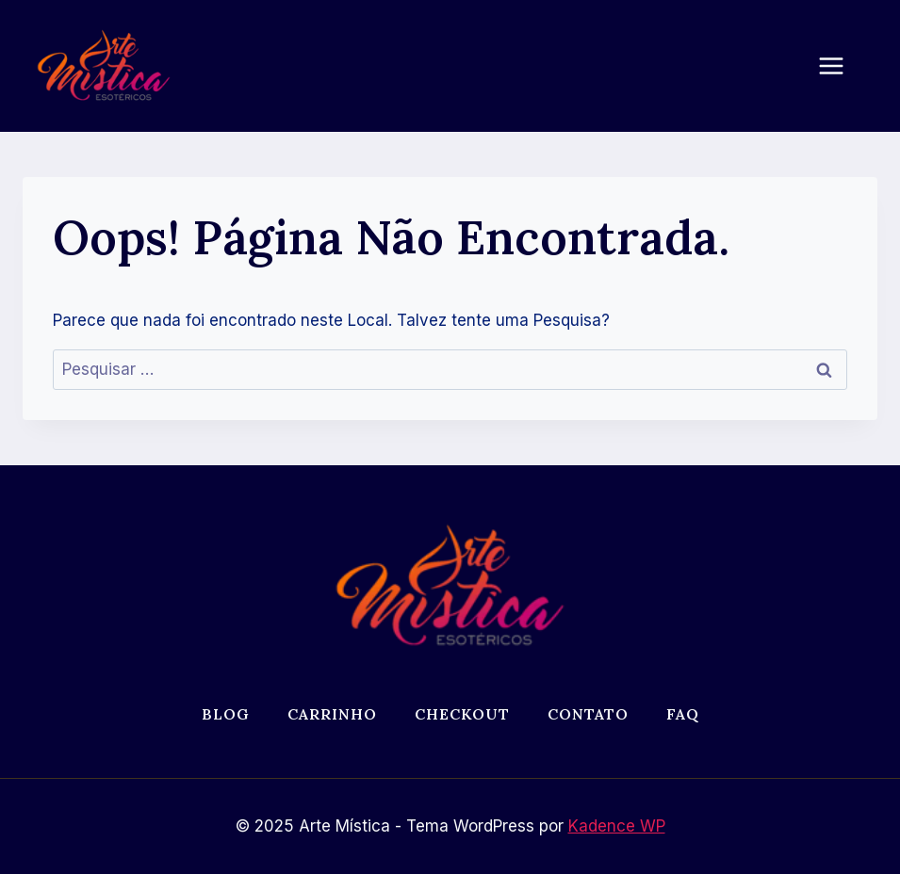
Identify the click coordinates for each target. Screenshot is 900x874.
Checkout (462, 713)
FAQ (682, 713)
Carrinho (332, 713)
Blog (226, 713)
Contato (588, 713)
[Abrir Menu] (841, 65)
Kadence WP (616, 826)
